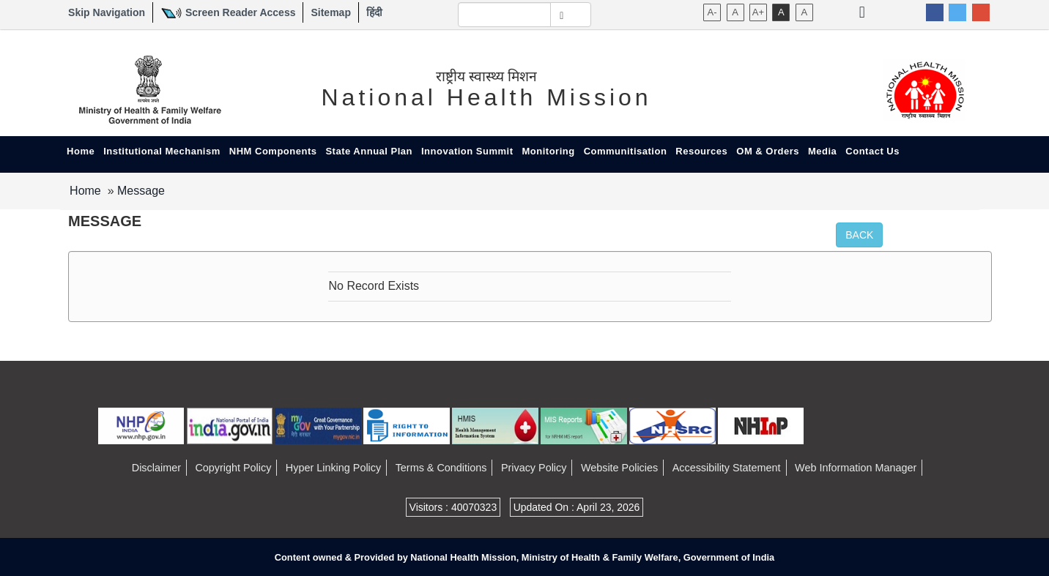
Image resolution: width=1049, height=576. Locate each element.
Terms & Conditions (441, 468)
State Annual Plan (368, 151)
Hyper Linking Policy (333, 468)
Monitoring (548, 151)
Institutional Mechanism (161, 151)
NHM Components (273, 151)
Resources (701, 151)
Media (822, 151)
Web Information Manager (855, 468)
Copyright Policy (233, 468)
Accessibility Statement (726, 468)
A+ (758, 12)
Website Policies (619, 468)
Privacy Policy (534, 468)
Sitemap (330, 12)
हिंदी (374, 12)
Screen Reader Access (240, 12)
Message (141, 190)
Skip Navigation (106, 12)
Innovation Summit (467, 151)
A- (712, 12)
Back (859, 235)
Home (80, 151)
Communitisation (625, 151)
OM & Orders (767, 151)
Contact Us (872, 151)
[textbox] (505, 14)
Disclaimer (156, 468)
